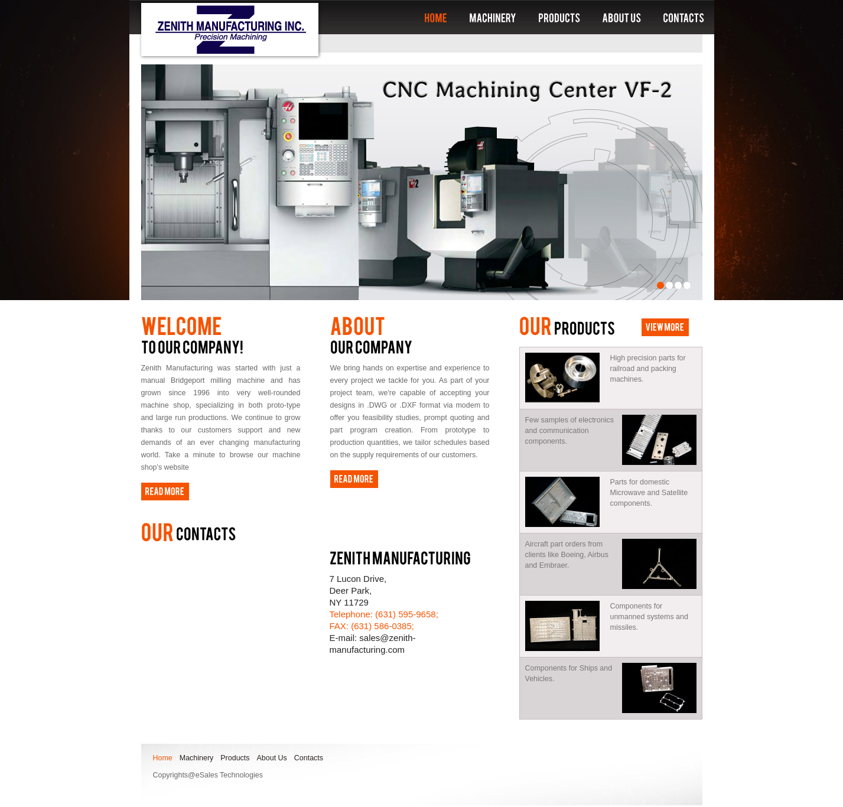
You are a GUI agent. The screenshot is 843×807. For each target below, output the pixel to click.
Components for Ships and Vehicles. (569, 673)
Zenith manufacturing (229, 29)
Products (234, 758)
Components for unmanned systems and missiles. (606, 626)
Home (162, 758)
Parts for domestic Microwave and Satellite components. (606, 502)
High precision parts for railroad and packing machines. (605, 378)
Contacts (308, 758)
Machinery (197, 758)
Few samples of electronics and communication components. (569, 430)
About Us (272, 758)
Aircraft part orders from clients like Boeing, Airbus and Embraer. (566, 555)
